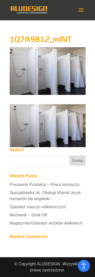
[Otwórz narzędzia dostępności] (84, 266)
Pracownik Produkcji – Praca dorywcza (45, 184)
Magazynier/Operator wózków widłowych (46, 223)
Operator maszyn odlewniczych (38, 207)
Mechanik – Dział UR (28, 215)
